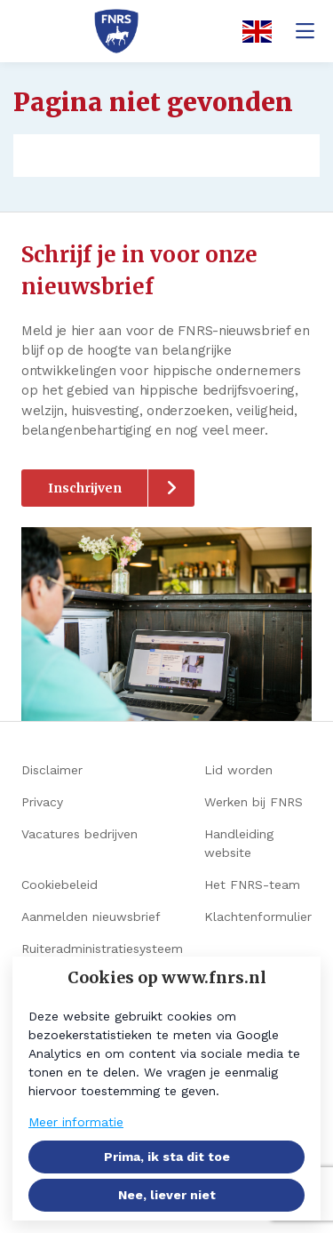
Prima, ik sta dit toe (167, 1156)
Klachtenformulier (258, 916)
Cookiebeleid (59, 884)
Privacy (42, 802)
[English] (251, 31)
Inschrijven (85, 488)
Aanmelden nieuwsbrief (91, 916)
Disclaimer (52, 770)
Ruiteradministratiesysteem (102, 948)
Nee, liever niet (167, 1195)
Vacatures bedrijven (79, 834)
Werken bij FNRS (253, 802)
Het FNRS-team (252, 884)
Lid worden (238, 770)
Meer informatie (75, 1122)
